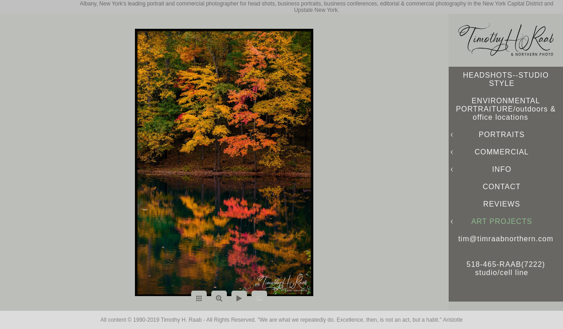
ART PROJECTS (501, 221)
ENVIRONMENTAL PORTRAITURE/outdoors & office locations (506, 109)
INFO (501, 169)
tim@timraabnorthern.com (505, 239)
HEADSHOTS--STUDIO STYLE (506, 79)
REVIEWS (501, 204)
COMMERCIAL (502, 152)
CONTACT (501, 187)
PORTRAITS (502, 134)
